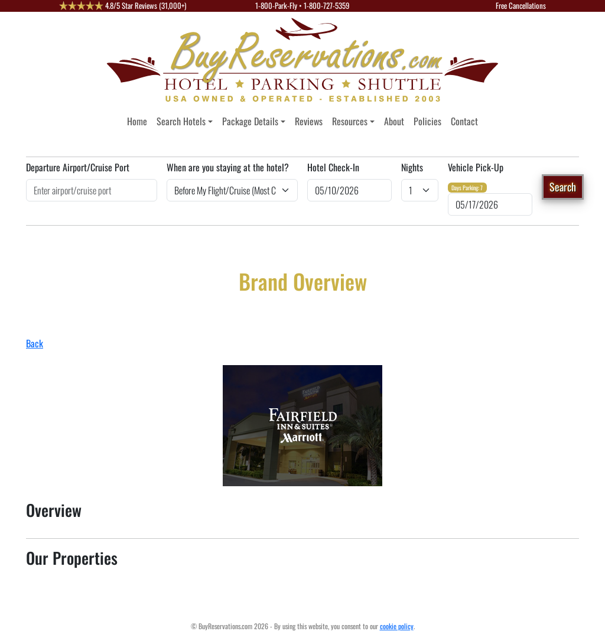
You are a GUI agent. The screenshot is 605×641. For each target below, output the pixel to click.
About (394, 121)
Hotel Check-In (333, 167)
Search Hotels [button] (181, 121)
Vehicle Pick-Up (475, 167)
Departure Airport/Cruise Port (77, 167)
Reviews (309, 121)
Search (562, 186)
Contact (464, 121)
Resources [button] (349, 121)
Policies (427, 121)
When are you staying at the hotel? (228, 167)
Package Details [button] (250, 121)
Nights (412, 167)
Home (137, 121)
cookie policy (397, 626)
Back (34, 343)
